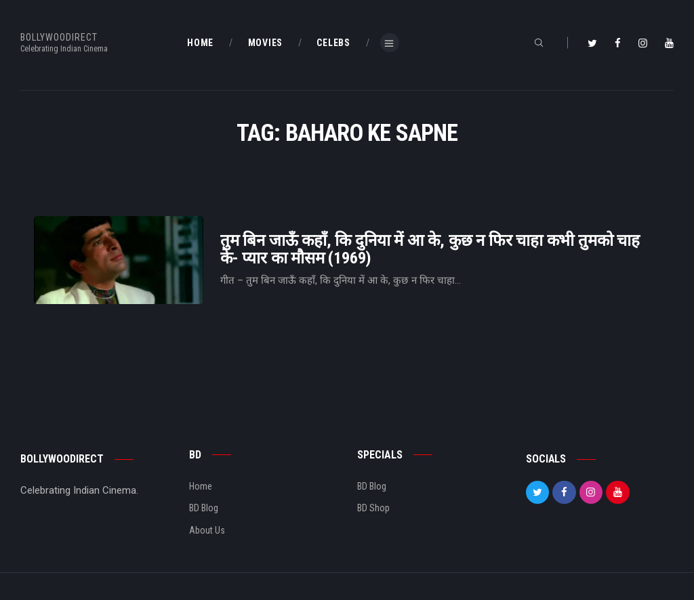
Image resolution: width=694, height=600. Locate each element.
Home (200, 486)
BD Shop (373, 507)
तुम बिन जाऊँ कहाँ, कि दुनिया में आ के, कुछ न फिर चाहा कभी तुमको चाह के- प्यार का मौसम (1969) (430, 249)
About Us (207, 530)
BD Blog (203, 507)
